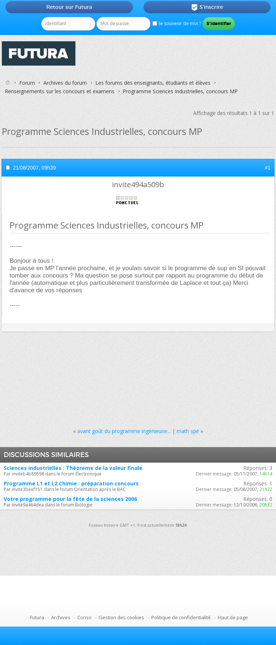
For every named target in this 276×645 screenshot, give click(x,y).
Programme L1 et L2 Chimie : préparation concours (71, 483)
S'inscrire (207, 7)
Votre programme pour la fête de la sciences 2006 (70, 498)
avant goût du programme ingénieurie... (124, 431)
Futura (37, 617)
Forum (27, 82)
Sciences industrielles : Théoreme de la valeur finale (73, 467)
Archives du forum (65, 82)
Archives (60, 617)
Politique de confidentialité (181, 617)
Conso (84, 617)
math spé (188, 431)
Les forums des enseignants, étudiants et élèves (152, 82)
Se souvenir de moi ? (176, 23)
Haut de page (233, 617)
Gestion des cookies (121, 617)
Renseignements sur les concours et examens (59, 91)
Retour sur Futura (69, 7)
